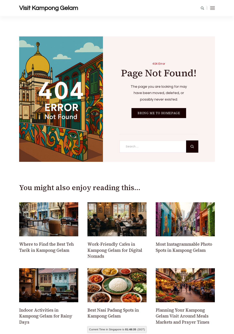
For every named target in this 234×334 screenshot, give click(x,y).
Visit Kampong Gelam (48, 8)
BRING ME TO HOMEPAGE (159, 113)
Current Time (97, 329)
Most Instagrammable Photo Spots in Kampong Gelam (184, 247)
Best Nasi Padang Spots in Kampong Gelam (113, 313)
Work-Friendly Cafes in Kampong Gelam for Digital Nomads (114, 250)
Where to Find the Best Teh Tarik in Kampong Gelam (46, 247)
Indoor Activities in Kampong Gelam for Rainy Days (45, 316)
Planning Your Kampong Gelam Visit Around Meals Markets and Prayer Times (182, 316)
